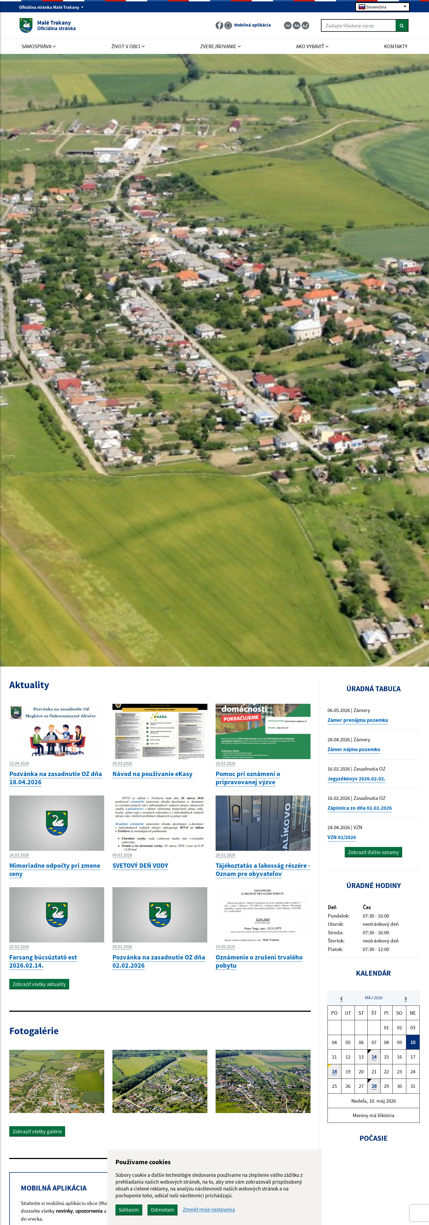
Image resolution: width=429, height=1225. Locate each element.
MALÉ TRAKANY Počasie (373, 1176)
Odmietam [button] (162, 1209)
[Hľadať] (402, 25)
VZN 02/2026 (341, 837)
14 (374, 1056)
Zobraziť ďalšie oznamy (373, 852)
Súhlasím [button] (129, 1209)
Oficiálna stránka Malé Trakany (51, 7)
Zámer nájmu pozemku (353, 749)
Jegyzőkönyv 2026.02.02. (356, 778)
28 (374, 1086)
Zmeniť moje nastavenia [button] (209, 1209)
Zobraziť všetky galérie (37, 1131)
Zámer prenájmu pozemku (357, 720)
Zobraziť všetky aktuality (39, 984)
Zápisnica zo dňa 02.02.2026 (359, 808)
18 (334, 1071)
